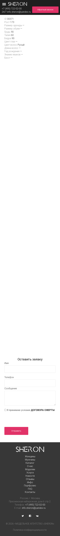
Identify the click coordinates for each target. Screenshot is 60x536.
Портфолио (30, 485)
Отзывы (30, 479)
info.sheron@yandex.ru (19, 11)
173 (12, 22)
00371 (10, 19)
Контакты (30, 492)
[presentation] (26, 418)
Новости (30, 475)
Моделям (30, 469)
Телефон (9, 377)
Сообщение (10, 388)
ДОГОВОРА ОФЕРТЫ (43, 410)
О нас (30, 466)
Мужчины (30, 459)
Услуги (30, 472)
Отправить (16, 431)
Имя (6, 363)
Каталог (30, 463)
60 (12, 35)
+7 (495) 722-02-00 (35, 504)
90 (12, 31)
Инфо (30, 482)
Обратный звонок (45, 10)
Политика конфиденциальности (30, 529)
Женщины (30, 456)
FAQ (30, 488)
